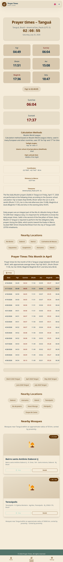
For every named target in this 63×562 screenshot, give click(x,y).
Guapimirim (26, 248)
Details (45, 470)
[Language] (55, 4)
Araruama (40, 248)
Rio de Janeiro (17, 406)
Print (9, 273)
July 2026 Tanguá (40, 385)
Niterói (52, 248)
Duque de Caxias (31, 412)
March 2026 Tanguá (13, 379)
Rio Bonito (9, 242)
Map (18, 470)
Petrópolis (47, 406)
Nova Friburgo (33, 406)
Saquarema (12, 248)
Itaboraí (22, 242)
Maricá (33, 242)
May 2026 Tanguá (50, 379)
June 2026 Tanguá (23, 385)
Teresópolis (49, 400)
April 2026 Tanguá (32, 379)
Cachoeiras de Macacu (49, 242)
